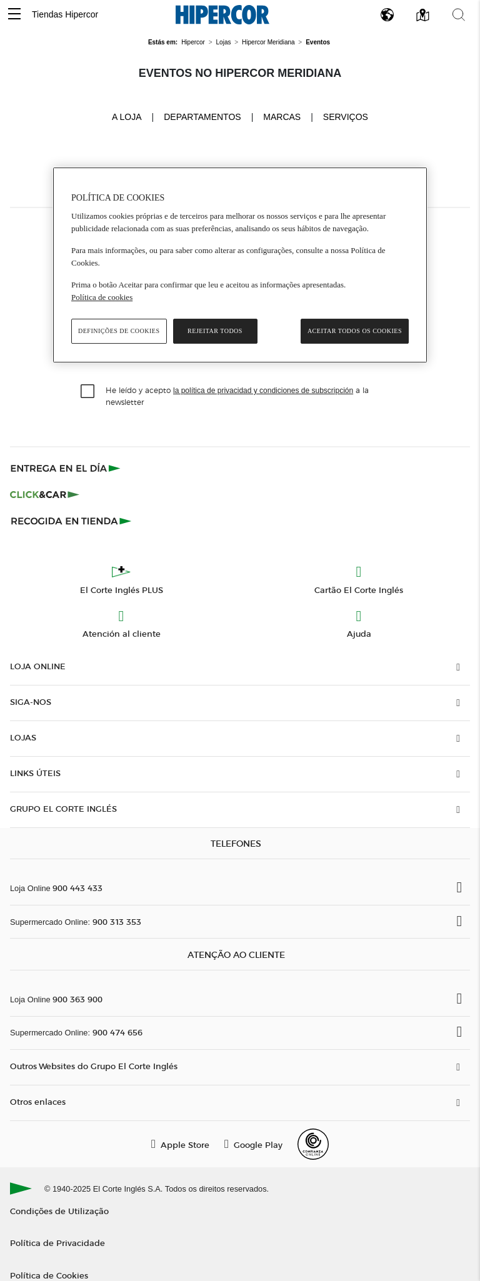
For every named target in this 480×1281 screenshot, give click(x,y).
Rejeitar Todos (215, 330)
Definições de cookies (119, 330)
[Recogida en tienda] (71, 520)
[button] (14, 14)
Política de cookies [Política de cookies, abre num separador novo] (101, 297)
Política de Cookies (49, 1275)
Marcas (282, 117)
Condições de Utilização (59, 1211)
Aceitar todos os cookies (355, 330)
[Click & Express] (66, 468)
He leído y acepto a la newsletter (237, 395)
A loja (126, 116)
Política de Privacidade (57, 1243)
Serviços (345, 117)
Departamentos (202, 117)
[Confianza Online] (313, 1144)
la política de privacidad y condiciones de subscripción (263, 390)
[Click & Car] (44, 494)
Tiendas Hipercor (65, 14)
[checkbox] (88, 391)
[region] (240, 265)
